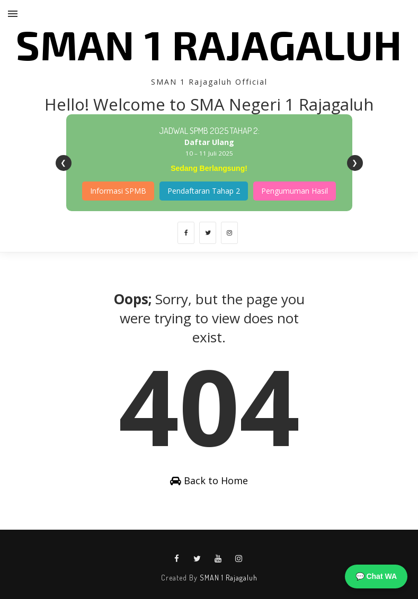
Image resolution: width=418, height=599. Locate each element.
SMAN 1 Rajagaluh (209, 44)
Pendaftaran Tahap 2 (203, 191)
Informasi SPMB (118, 191)
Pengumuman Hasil (294, 191)
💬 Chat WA (376, 576)
